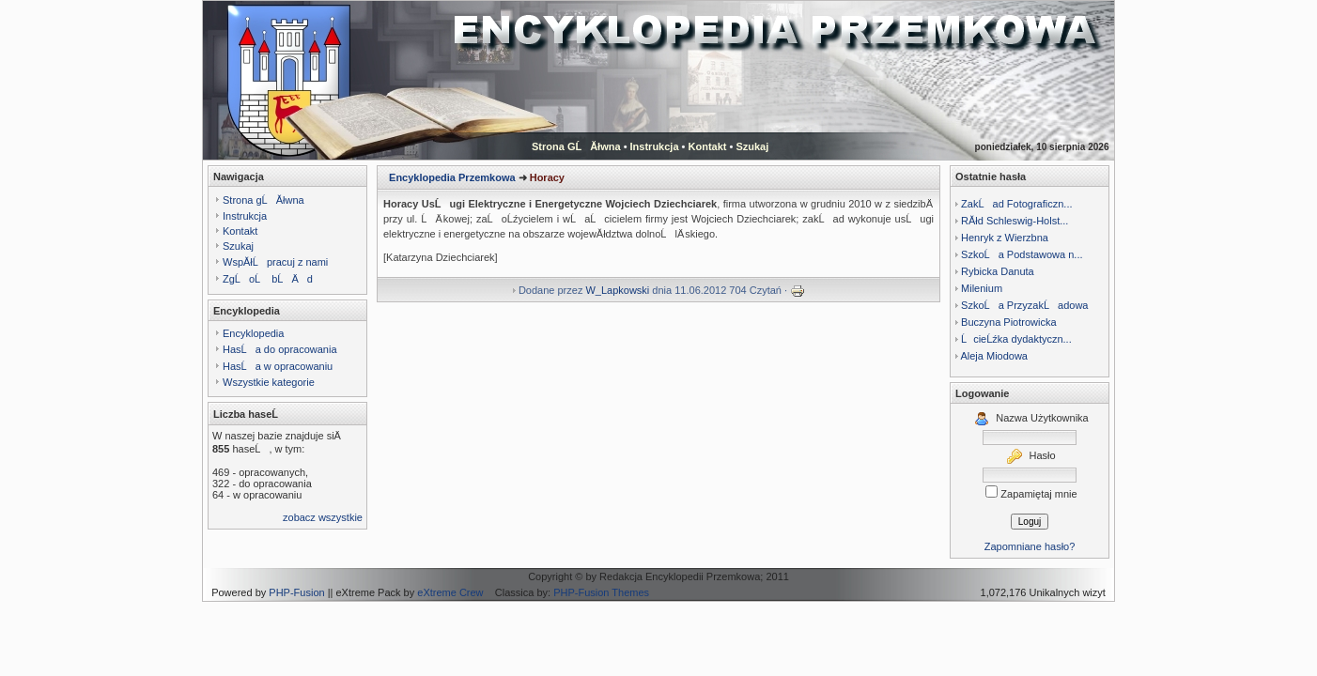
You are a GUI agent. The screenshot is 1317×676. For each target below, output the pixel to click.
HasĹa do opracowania (280, 349)
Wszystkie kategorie (269, 382)
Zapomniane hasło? (1030, 546)
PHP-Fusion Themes (601, 592)
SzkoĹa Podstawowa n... (1021, 254)
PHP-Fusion (296, 592)
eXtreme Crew (450, 592)
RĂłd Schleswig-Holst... (1014, 220)
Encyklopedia (253, 333)
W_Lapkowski (617, 290)
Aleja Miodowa (994, 355)
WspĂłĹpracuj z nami (275, 262)
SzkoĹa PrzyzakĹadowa (1024, 305)
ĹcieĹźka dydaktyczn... (1016, 339)
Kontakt (708, 146)
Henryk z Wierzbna (1004, 237)
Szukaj (752, 146)
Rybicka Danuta (997, 271)
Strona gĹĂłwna (263, 200)
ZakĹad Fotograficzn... (1016, 203)
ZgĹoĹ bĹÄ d (268, 278)
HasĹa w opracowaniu (278, 366)
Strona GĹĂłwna (576, 146)
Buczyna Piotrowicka (1009, 322)
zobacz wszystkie (323, 517)
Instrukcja (654, 146)
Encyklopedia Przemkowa (452, 177)
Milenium (981, 288)
